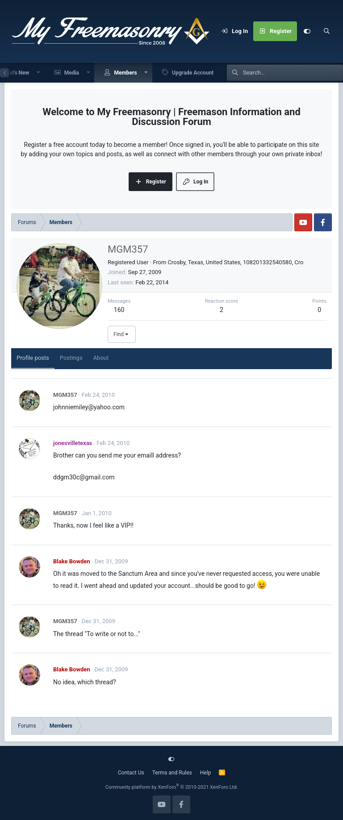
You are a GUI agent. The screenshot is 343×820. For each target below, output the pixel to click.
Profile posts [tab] (33, 357)
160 (119, 309)
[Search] (326, 31)
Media (71, 73)
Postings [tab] (71, 357)
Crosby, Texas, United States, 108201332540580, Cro (236, 262)
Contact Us (131, 773)
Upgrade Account (192, 73)
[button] (38, 72)
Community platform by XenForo (171, 787)
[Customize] (307, 31)
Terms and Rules (172, 773)
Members (125, 73)
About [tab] (101, 357)
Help (205, 773)
